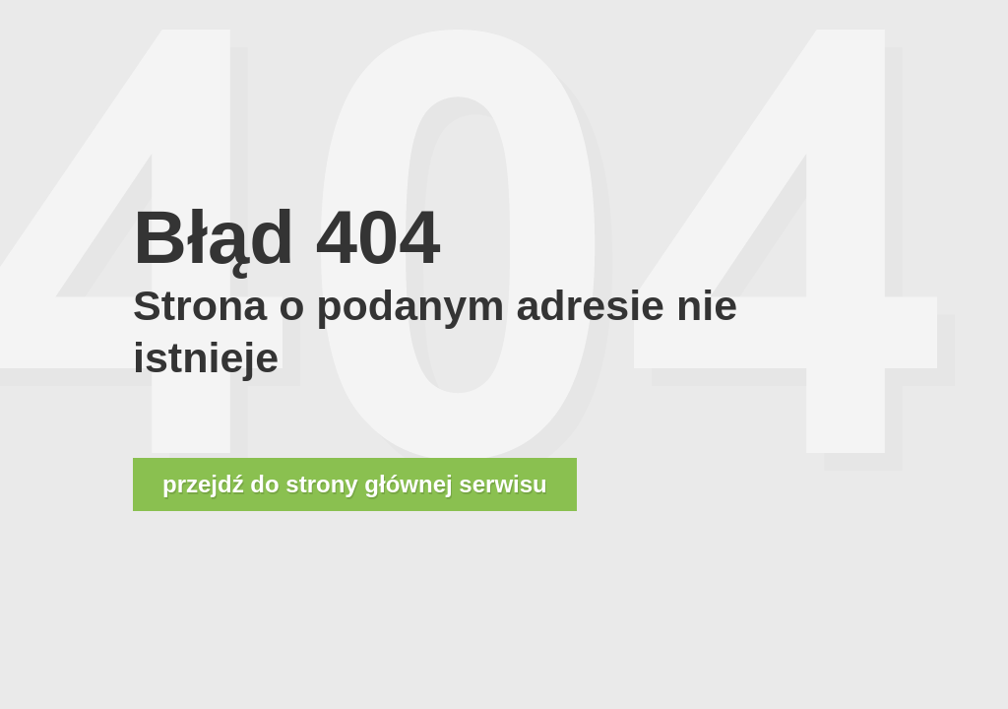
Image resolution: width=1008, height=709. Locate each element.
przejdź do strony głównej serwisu (354, 484)
